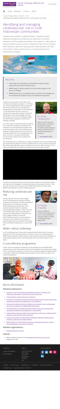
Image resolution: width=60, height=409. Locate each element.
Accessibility (34, 365)
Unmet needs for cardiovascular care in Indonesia (20, 297)
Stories (27, 16)
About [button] (34, 11)
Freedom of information (46, 365)
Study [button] (10, 11)
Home (4, 11)
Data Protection (15, 365)
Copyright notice (25, 365)
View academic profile (46, 136)
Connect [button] (26, 11)
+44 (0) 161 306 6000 (9, 351)
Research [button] (17, 11)
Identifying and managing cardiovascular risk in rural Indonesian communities (25, 18)
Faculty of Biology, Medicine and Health (31, 4)
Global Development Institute (15, 331)
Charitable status (7, 368)
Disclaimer (6, 365)
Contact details (7, 354)
